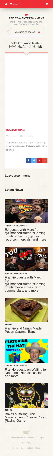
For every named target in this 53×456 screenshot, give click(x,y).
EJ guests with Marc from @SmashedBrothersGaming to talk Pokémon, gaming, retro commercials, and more (25, 234)
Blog (22, 448)
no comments (26, 136)
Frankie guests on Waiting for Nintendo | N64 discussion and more (26, 373)
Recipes (8, 324)
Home (15, 448)
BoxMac (8, 410)
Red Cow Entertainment (25, 438)
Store (37, 448)
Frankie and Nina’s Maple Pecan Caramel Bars (23, 330)
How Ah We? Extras (15, 130)
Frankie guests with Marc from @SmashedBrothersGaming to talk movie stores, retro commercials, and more (25, 284)
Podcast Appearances (16, 226)
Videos (30, 448)
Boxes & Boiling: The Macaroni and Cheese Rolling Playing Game (26, 417)
